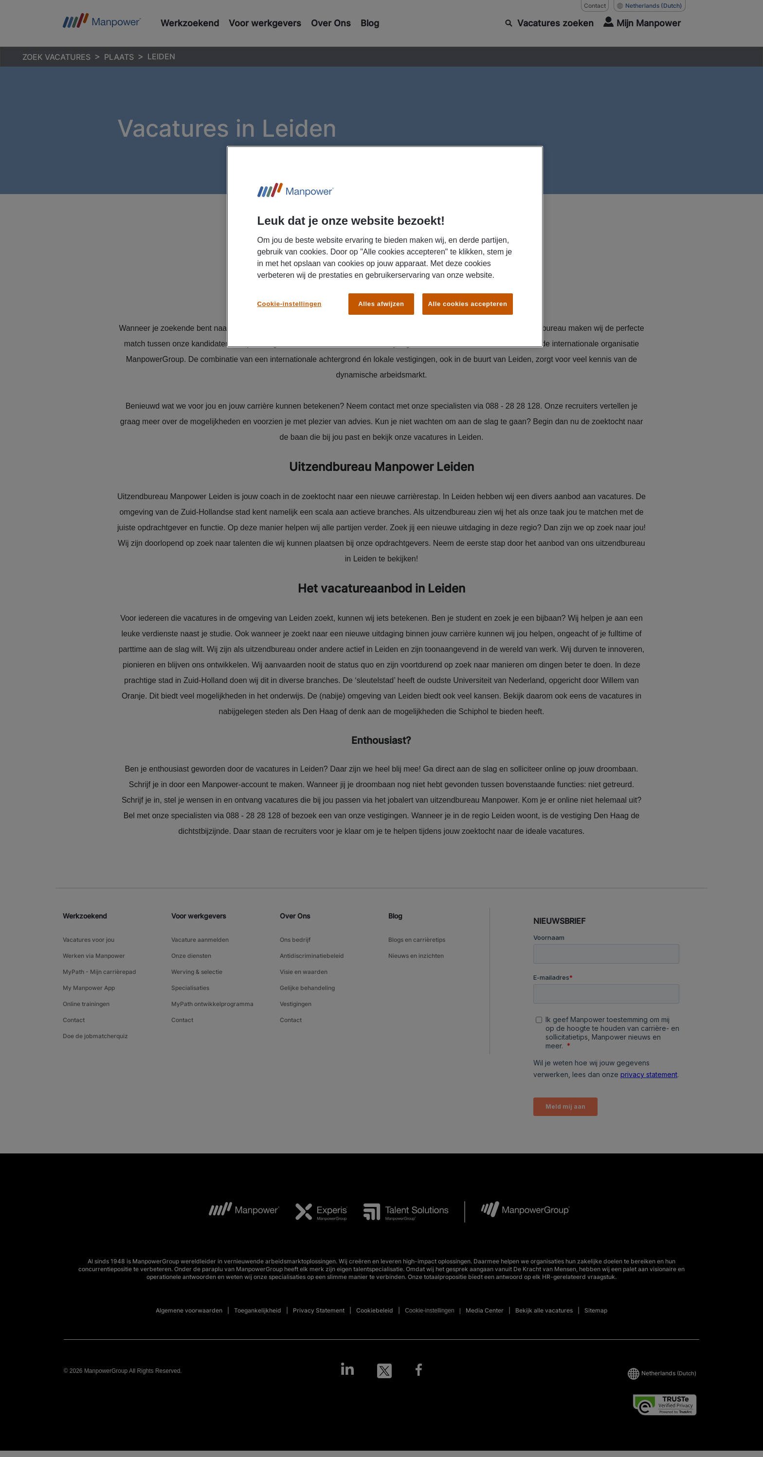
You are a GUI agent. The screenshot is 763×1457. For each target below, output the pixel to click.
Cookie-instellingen (289, 303)
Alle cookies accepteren (467, 303)
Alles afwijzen (381, 303)
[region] (385, 247)
